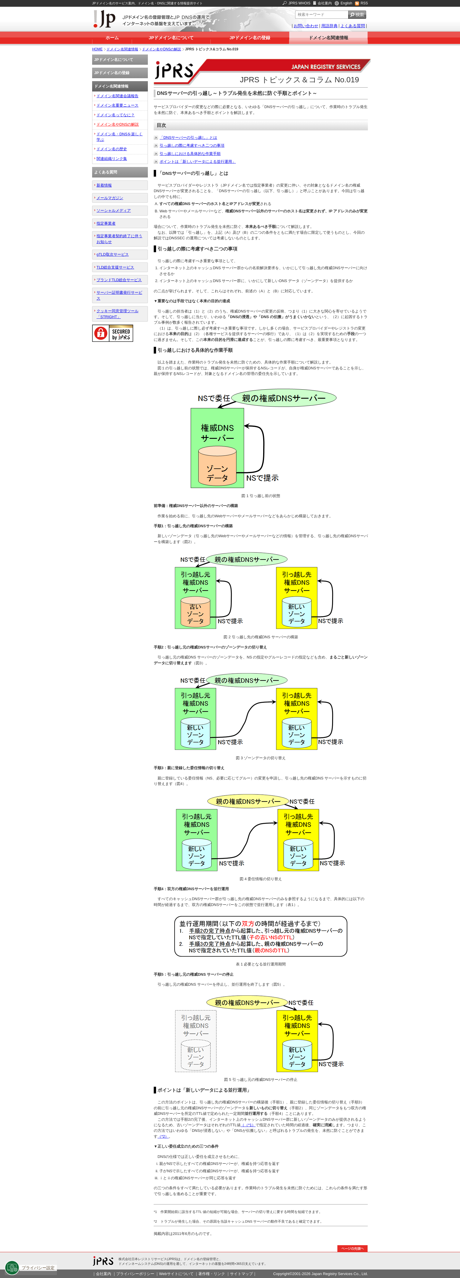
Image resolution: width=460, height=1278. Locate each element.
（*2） (163, 1136)
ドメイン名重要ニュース (117, 105)
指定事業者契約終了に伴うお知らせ (119, 239)
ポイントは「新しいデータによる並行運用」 (198, 161)
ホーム (112, 37)
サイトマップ (241, 1274)
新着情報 (104, 185)
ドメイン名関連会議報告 (117, 96)
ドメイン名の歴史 (112, 149)
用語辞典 (329, 25)
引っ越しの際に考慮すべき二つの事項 (192, 145)
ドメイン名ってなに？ (116, 115)
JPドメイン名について (171, 37)
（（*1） (248, 1125)
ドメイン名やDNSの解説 (161, 49)
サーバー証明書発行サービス (119, 295)
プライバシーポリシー (135, 1274)
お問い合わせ (306, 25)
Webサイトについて (176, 1274)
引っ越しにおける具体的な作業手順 (190, 153)
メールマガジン (110, 198)
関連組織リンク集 (112, 158)
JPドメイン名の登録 (249, 37)
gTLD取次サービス (113, 254)
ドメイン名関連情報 (328, 37)
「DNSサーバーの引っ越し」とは (188, 137)
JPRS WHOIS (299, 3)
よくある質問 (352, 25)
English (346, 3)
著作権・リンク (211, 1274)
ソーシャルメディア (114, 210)
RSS (364, 3)
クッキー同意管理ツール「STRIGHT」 (117, 314)
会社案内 (325, 3)
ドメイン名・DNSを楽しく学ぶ (120, 137)
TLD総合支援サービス (115, 267)
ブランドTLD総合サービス (119, 280)
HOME (97, 49)
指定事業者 (106, 223)
